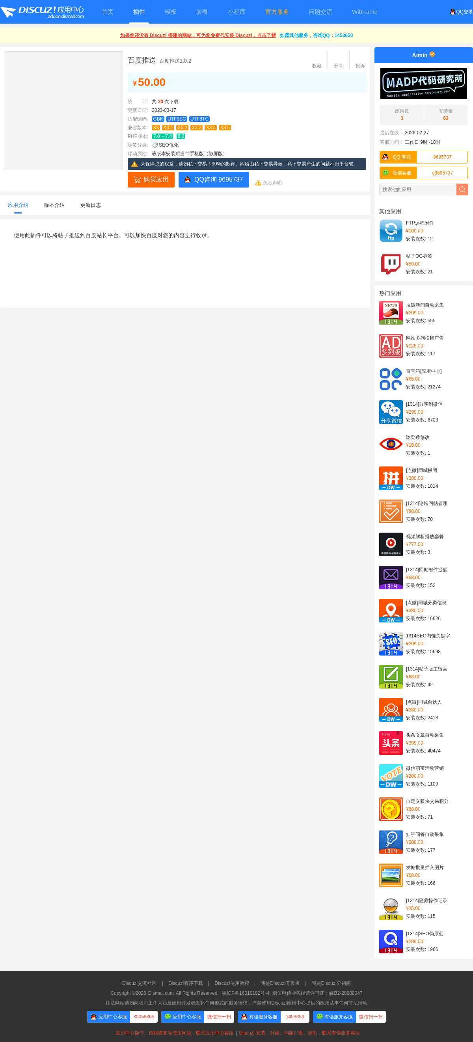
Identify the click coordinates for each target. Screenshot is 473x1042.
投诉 (360, 66)
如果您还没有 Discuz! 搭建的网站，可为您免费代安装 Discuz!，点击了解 (198, 35)
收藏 (317, 66)
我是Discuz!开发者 (280, 983)
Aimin (420, 55)
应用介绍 (18, 205)
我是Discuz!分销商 (331, 983)
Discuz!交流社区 (139, 983)
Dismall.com (161, 993)
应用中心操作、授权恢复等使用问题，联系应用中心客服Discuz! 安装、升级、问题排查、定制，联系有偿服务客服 (236, 1033)
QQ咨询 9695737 (218, 179)
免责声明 (272, 183)
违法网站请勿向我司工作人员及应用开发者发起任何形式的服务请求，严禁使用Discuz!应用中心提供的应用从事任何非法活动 (236, 1003)
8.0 (181, 136)
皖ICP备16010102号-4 (245, 993)
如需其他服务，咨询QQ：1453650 (316, 35)
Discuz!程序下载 (185, 983)
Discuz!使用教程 (231, 983)
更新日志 (90, 205)
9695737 (416, 157)
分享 (338, 66)
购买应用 (156, 179)
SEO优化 (168, 145)
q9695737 (416, 173)
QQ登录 (461, 12)
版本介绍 (54, 205)
